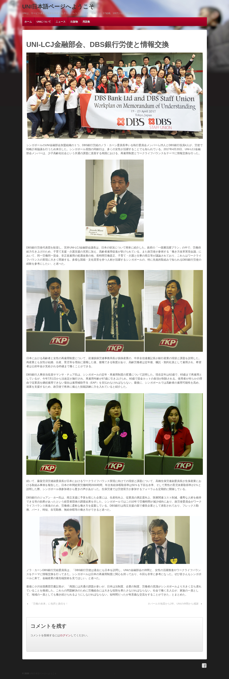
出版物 (74, 21)
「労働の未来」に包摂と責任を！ (49, 603)
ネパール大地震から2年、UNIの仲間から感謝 (173, 603)
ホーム (28, 21)
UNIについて (44, 21)
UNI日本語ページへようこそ (58, 6)
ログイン (65, 635)
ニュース (61, 21)
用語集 (86, 21)
